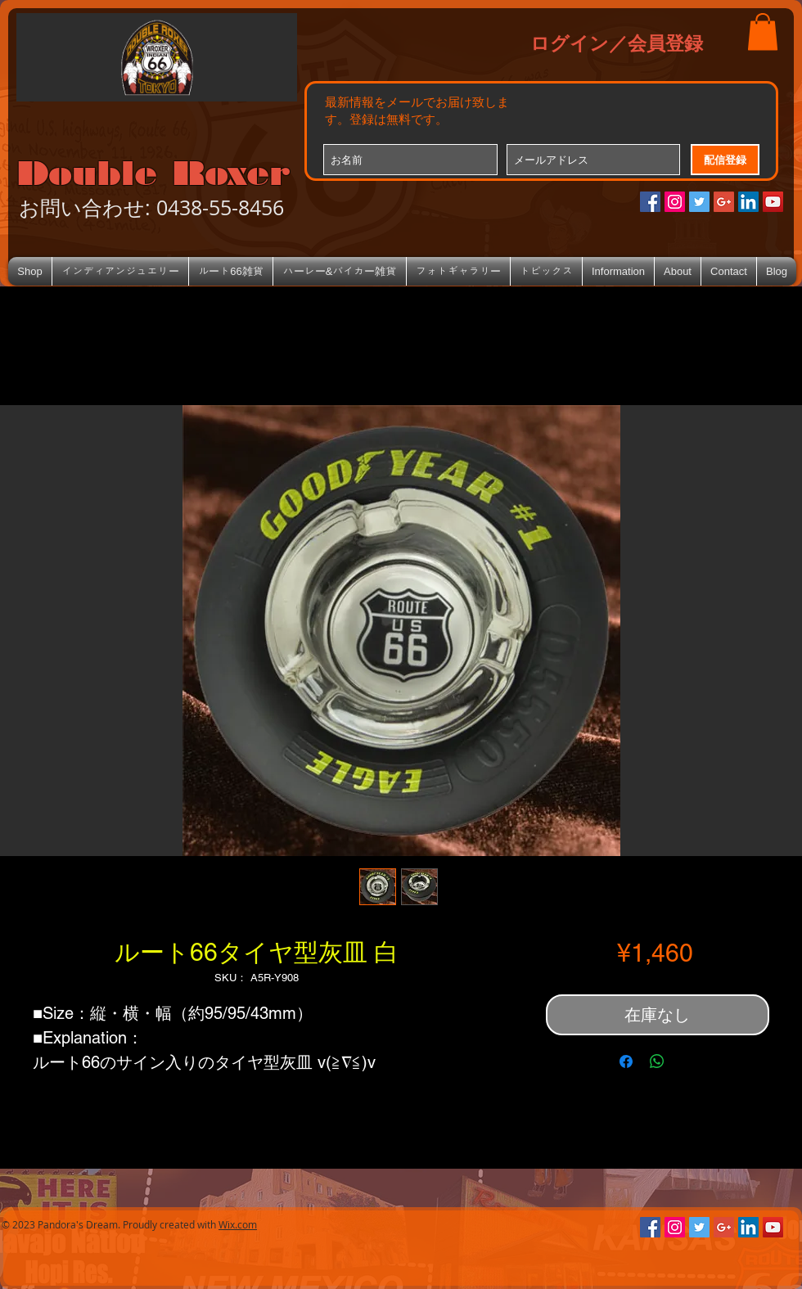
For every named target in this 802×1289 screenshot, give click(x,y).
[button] (762, 31)
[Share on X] (688, 1061)
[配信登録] (725, 159)
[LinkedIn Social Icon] (748, 202)
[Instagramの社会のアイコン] (675, 202)
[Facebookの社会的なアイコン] (650, 202)
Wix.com (238, 1224)
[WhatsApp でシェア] (657, 1061)
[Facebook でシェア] (626, 1061)
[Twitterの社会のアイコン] (699, 202)
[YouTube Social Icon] (773, 202)
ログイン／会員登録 (616, 42)
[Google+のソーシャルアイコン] (724, 202)
